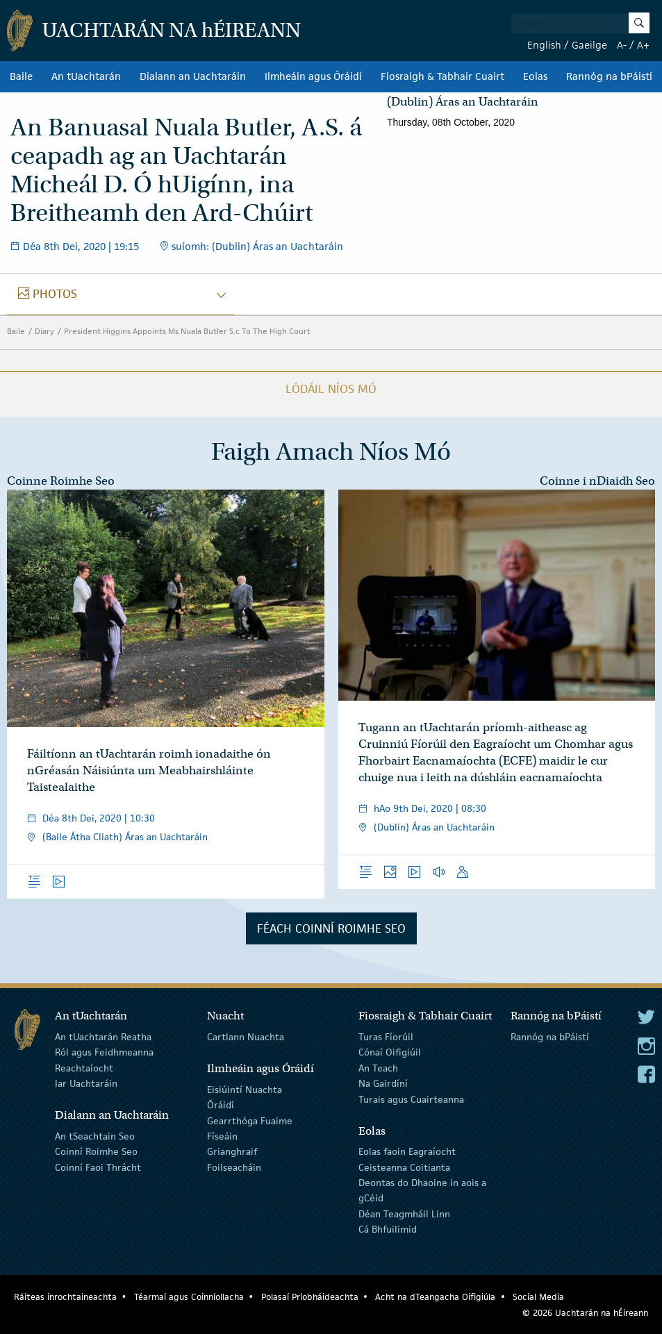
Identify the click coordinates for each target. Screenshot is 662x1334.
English (544, 44)
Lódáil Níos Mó (331, 389)
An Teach (378, 1068)
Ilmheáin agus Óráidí (313, 76)
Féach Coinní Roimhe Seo (331, 928)
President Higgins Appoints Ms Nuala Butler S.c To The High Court (187, 331)
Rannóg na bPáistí (609, 76)
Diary (44, 331)
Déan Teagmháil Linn (404, 1214)
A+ (643, 44)
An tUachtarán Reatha (103, 1037)
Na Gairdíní (383, 1083)
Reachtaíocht (84, 1068)
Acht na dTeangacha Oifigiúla (435, 1297)
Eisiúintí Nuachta (244, 1089)
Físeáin (222, 1136)
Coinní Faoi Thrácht (98, 1166)
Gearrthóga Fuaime (249, 1120)
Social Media (538, 1297)
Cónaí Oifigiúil (389, 1052)
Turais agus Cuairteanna (411, 1098)
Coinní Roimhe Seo (96, 1151)
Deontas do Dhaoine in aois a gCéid (422, 1190)
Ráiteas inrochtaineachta (65, 1297)
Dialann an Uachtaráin (193, 76)
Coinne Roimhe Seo (61, 481)
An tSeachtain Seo (95, 1136)
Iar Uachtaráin (86, 1083)
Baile (21, 76)
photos (54, 293)
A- (622, 44)
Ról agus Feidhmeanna (104, 1052)
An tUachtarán (86, 76)
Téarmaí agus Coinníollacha (189, 1297)
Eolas (535, 76)
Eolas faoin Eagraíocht (407, 1151)
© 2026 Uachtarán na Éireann (585, 1313)
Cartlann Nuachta (245, 1037)
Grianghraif (232, 1151)
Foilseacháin (234, 1166)
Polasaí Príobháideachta (309, 1297)
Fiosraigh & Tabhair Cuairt (442, 76)
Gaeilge (589, 44)
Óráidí (220, 1105)
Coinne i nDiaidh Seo (597, 481)
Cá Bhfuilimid (387, 1229)
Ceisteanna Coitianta (404, 1166)
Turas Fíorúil (385, 1037)
